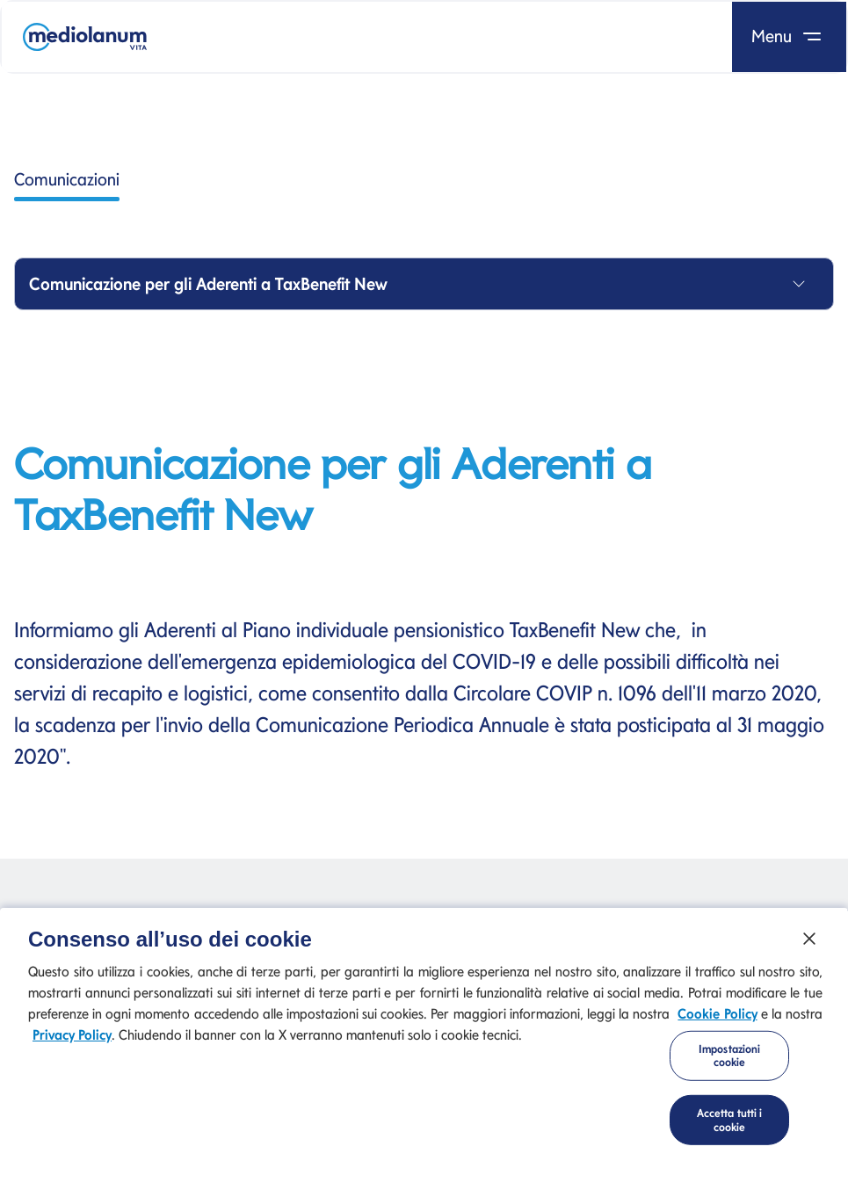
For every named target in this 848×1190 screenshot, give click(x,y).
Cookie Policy (717, 1017)
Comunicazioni (67, 185)
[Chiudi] (809, 942)
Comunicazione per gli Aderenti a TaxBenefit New (208, 283)
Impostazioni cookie (730, 1059)
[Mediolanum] (85, 37)
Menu (789, 36)
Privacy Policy (72, 1038)
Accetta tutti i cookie (730, 1123)
